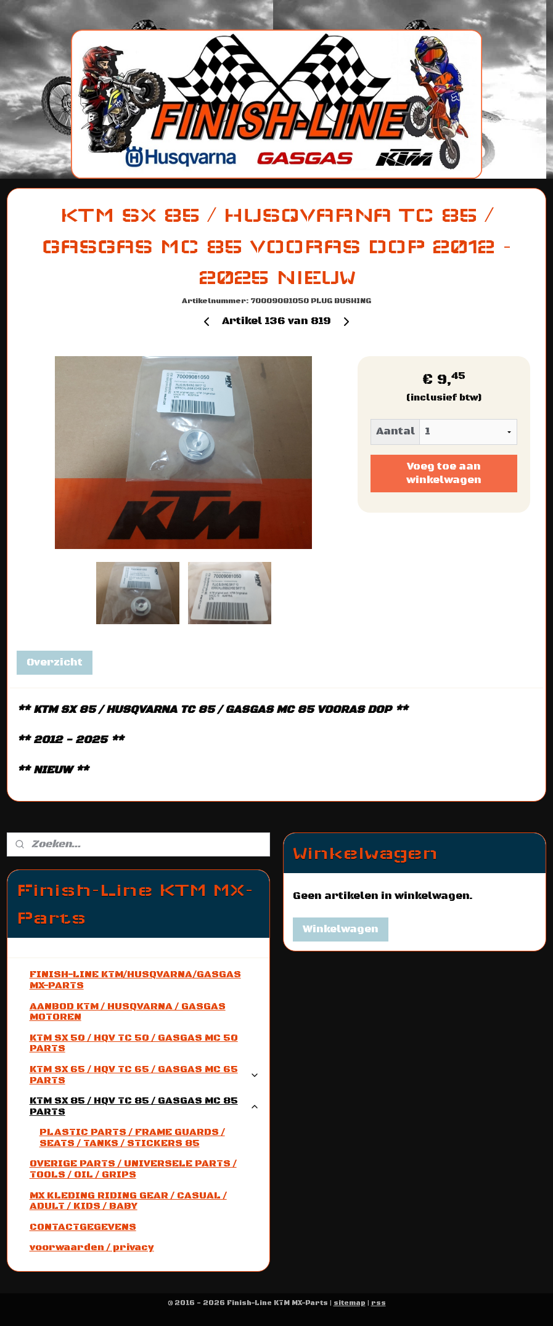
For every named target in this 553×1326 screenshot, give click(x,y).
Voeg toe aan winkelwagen (443, 473)
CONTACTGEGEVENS (83, 1227)
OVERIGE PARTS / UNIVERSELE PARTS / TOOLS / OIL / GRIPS (133, 1169)
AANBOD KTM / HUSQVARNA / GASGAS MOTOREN (128, 1011)
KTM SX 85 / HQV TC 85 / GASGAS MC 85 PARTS (145, 1106)
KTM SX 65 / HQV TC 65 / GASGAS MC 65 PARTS (145, 1074)
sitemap (350, 1303)
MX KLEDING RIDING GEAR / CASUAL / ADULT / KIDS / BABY (128, 1201)
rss (378, 1303)
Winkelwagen (341, 929)
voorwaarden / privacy (92, 1247)
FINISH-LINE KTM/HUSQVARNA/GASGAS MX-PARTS (135, 979)
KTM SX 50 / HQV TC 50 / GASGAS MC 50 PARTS (134, 1043)
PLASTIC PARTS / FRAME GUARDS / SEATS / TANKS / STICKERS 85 (132, 1137)
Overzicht (55, 662)
